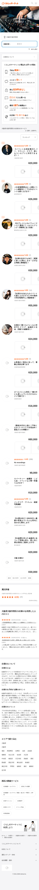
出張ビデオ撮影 (25, 786)
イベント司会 (20, 807)
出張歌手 (19, 801)
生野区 (17, 751)
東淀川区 (4, 766)
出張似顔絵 (6, 813)
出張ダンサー (7, 807)
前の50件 (16, 578)
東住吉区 (20, 762)
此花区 (30, 751)
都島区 (31, 766)
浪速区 (26, 758)
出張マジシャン (7, 801)
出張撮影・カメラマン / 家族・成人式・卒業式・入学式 (18, 793)
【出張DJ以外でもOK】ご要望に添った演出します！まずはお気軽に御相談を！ (19, 640)
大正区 (26, 755)
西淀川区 (11, 762)
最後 (29, 578)
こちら (13, 110)
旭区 (3, 751)
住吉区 (19, 755)
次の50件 (23, 578)
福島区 (19, 766)
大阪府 (4, 743)
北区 (23, 751)
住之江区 (11, 755)
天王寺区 (18, 758)
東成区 (27, 762)
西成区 (4, 762)
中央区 (4, 758)
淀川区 (4, 770)
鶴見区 (11, 758)
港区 (25, 766)
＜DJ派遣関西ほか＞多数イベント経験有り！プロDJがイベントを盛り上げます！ (19, 622)
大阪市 (4, 747)
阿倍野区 (10, 751)
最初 (9, 578)
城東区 (4, 755)
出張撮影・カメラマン (9, 786)
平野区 (12, 766)
